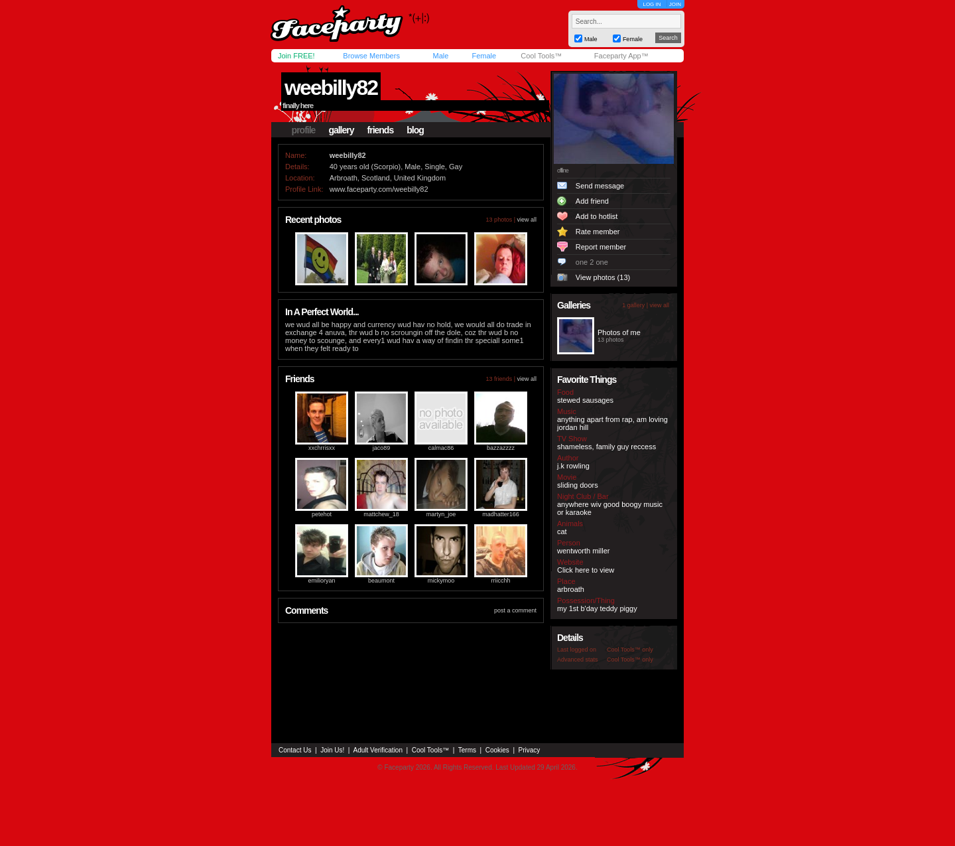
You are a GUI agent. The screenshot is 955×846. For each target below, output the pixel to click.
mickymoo (441, 580)
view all (527, 219)
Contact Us (295, 750)
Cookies (497, 750)
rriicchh (500, 580)
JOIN (675, 4)
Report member (601, 247)
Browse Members (371, 56)
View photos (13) (603, 277)
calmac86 (441, 448)
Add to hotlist (597, 216)
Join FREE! (296, 56)
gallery (340, 130)
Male (440, 56)
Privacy (530, 750)
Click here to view (585, 570)
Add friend (592, 201)
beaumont (381, 580)
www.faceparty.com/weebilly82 (379, 189)
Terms (467, 750)
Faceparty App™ (621, 56)
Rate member (598, 232)
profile (304, 130)
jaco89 (382, 448)
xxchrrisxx (321, 448)
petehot (322, 514)
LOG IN (652, 4)
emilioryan (321, 580)
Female (484, 56)
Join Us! (332, 750)
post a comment (515, 610)
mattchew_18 (381, 514)
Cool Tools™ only (630, 649)
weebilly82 (331, 88)
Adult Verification (378, 750)
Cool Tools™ (541, 56)
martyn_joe (441, 514)
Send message (600, 186)
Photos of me (619, 332)
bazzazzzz (501, 448)
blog (415, 130)
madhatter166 (500, 514)
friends (380, 130)
